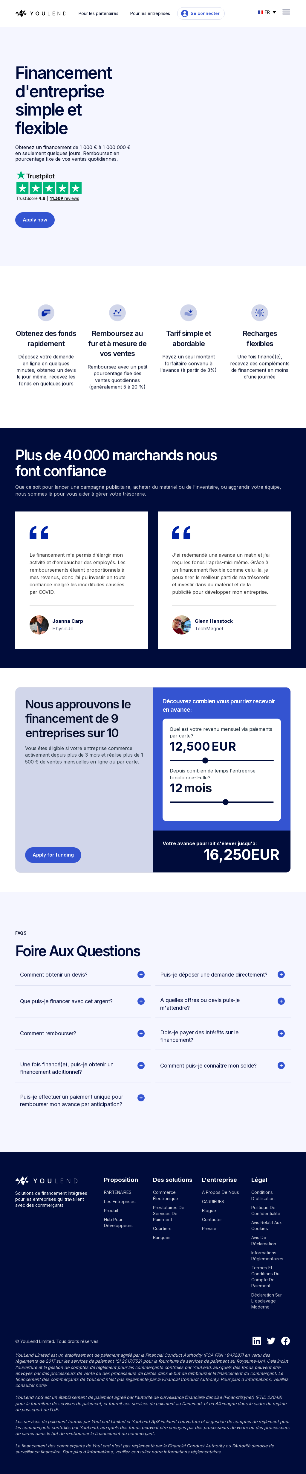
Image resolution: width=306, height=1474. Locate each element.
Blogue (209, 1210)
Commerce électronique (165, 1195)
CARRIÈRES (213, 1201)
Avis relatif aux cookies (266, 1225)
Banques (162, 1237)
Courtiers (162, 1228)
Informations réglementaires (267, 1255)
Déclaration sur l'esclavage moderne (266, 1300)
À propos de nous (220, 1192)
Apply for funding (53, 855)
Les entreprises (120, 1201)
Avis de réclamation (263, 1240)
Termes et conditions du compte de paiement (265, 1276)
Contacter (212, 1219)
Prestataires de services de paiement (168, 1213)
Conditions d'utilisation (263, 1195)
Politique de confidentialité (265, 1210)
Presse (209, 1228)
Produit (111, 1210)
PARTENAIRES (117, 1192)
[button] (267, 11)
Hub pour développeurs (118, 1222)
